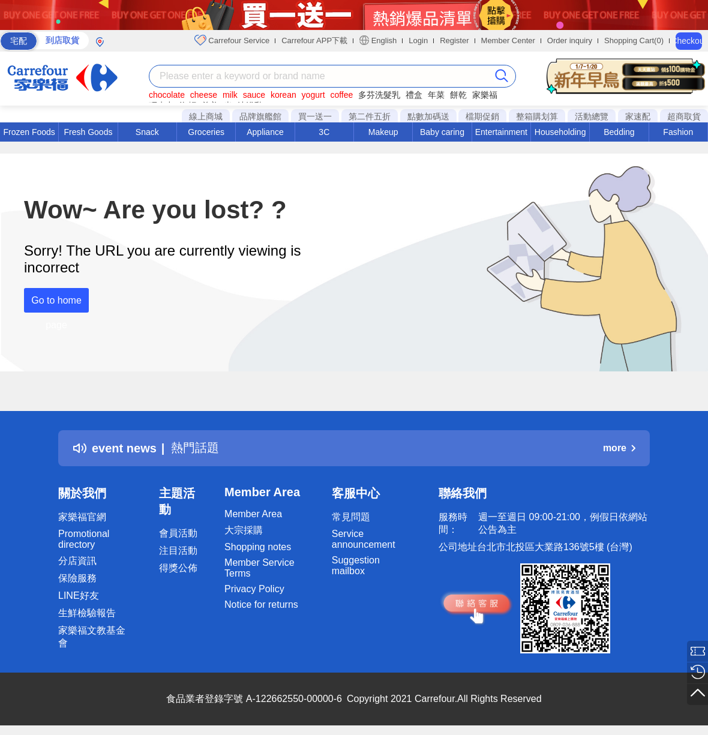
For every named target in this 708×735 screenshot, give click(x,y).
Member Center (508, 40)
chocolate (167, 95)
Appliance (265, 132)
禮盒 (414, 95)
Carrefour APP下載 (314, 40)
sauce (254, 95)
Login (418, 40)
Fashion (678, 132)
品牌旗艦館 (260, 116)
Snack (147, 132)
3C (324, 132)
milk (230, 95)
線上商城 (206, 116)
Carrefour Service (231, 40)
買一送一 (315, 116)
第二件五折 (370, 116)
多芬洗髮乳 (379, 95)
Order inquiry (569, 40)
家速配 (637, 116)
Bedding (619, 132)
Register (454, 40)
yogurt (313, 95)
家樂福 (484, 95)
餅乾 (458, 95)
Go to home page (56, 304)
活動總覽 (591, 116)
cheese (203, 95)
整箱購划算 (537, 116)
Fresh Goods (88, 132)
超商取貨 (684, 116)
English (378, 40)
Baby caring (442, 132)
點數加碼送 (428, 116)
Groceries (206, 132)
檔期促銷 (482, 116)
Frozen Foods (29, 132)
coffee (341, 95)
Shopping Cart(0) (634, 40)
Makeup (383, 132)
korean (283, 95)
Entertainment (501, 132)
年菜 (436, 95)
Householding (560, 132)
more (619, 448)
